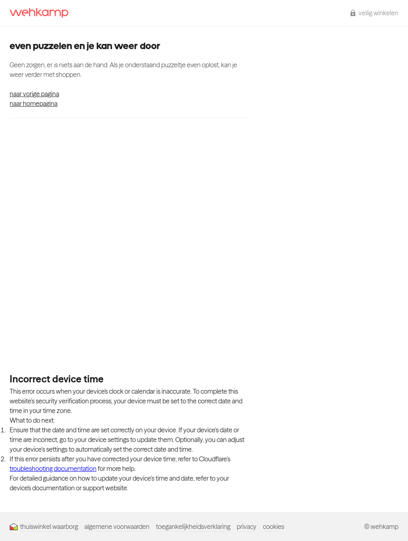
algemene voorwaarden (117, 526)
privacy (246, 526)
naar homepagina (33, 103)
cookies (273, 526)
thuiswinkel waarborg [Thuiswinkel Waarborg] (44, 526)
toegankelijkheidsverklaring (193, 526)
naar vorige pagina (34, 94)
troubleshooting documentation (53, 469)
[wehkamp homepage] (39, 13)
